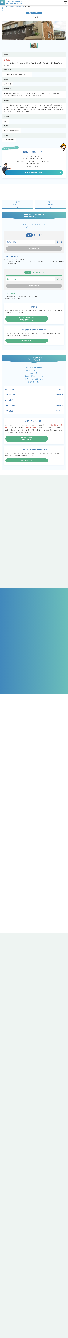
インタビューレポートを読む (34, 172)
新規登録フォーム (27, 340)
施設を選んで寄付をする (16, 6)
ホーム (6, 6)
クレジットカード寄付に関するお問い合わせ (27, 319)
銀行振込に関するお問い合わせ (27, 439)
